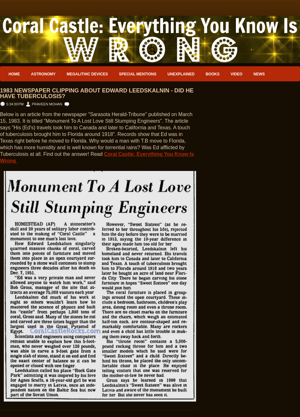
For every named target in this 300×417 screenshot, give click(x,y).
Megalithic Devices (87, 74)
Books (212, 74)
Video (236, 74)
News (259, 74)
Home (14, 74)
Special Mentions (137, 74)
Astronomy (43, 74)
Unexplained (181, 74)
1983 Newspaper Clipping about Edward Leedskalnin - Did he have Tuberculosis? (97, 93)
